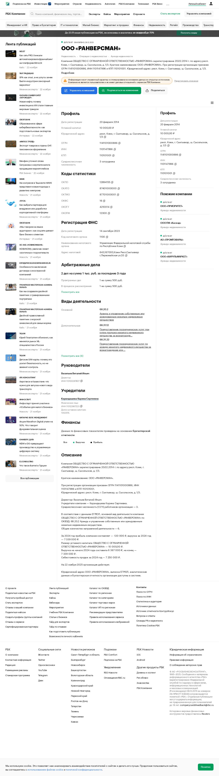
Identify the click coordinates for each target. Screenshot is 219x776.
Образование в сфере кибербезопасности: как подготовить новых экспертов (35, 126)
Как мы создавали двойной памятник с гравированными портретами (34, 294)
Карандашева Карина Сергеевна (79, 399)
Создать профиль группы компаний (23, 662)
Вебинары (54, 647)
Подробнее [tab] (67, 73)
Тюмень (75, 756)
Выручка (79, 442)
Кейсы (107, 14)
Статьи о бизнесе (58, 662)
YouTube (42, 715)
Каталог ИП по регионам (102, 652)
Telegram (43, 720)
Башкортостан (78, 715)
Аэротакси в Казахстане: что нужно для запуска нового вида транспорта (35, 384)
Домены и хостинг (146, 717)
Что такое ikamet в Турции (33, 465)
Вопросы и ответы (145, 661)
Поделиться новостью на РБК (20, 638)
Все (65, 442)
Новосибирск (78, 710)
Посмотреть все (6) (72, 355)
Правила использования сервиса (107, 662)
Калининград (78, 725)
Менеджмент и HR (17, 25)
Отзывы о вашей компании (19, 652)
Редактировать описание (186, 80)
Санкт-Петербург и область (85, 699)
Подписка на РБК (22, 4)
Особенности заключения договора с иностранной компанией (33, 270)
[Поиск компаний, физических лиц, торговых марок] (57, 13)
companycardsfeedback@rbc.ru (197, 750)
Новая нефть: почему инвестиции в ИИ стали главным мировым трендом (36, 104)
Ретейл (174, 25)
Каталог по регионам (100, 638)
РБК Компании (126, 4)
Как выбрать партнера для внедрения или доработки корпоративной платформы (33, 208)
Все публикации (29, 478)
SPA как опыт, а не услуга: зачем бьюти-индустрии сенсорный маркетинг (36, 80)
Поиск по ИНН (143, 641)
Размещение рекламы (16, 715)
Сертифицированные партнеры (21, 671)
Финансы (138, 25)
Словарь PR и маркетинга (149, 665)
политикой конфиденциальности (84, 769)
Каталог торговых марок (102, 647)
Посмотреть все (70, 291)
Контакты (141, 632)
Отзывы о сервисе (14, 667)
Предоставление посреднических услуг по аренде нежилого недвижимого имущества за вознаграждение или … (125, 346)
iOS (138, 699)
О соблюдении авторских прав (186, 710)
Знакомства (143, 728)
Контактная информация (18, 705)
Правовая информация (181, 705)
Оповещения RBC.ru (114, 722)
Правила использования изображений (109, 667)
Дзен (40, 725)
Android (141, 705)
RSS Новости (110, 717)
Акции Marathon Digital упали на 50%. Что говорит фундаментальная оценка (36, 424)
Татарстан (76, 751)
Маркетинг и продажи (116, 25)
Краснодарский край (82, 730)
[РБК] (7, 3)
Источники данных (146, 651)
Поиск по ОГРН (144, 637)
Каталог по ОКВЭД (99, 633)
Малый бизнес (91, 25)
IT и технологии (69, 25)
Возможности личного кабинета (66, 681)
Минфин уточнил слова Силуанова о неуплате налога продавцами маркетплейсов (34, 164)
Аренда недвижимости (122, 56)
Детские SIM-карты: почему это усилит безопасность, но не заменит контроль (35, 362)
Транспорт (209, 25)
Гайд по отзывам (57, 671)
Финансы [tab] (106, 103)
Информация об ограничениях (186, 699)
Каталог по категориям (102, 643)
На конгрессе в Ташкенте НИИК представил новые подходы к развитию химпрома (35, 186)
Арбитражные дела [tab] (127, 103)
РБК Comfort (110, 699)
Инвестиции (42, 3)
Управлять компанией (199, 14)
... (167, 3)
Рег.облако (142, 722)
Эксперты (94, 14)
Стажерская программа (17, 720)
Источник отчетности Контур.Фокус (155, 656)
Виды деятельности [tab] (86, 103)
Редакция (10, 710)
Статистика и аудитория (149, 646)
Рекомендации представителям (106, 657)
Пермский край (79, 741)
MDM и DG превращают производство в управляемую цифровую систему (34, 446)
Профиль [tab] (66, 103)
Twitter (41, 705)
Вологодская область (82, 720)
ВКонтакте (43, 699)
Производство (191, 25)
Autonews (110, 4)
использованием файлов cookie (45, 769)
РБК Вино (157, 4)
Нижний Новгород (80, 736)
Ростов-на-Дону (79, 746)
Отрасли (77, 4)
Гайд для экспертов (59, 667)
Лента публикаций (20, 44)
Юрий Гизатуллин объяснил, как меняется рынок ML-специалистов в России (36, 340)
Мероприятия (62, 4)
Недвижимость (93, 4)
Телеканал (143, 4)
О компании (11, 699)
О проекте (139, 14)
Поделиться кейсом (15, 657)
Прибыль (96, 442)
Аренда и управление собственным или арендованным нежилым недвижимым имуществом (122, 316)
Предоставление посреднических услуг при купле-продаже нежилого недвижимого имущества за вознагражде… (124, 332)
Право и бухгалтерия (44, 25)
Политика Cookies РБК (148, 670)
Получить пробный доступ (19, 643)
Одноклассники (46, 710)
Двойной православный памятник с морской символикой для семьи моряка (35, 318)
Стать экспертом (170, 14)
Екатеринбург (78, 705)
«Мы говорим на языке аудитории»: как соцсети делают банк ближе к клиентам (36, 230)
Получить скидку (189, 33)
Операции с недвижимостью (93, 56)
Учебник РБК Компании (61, 657)
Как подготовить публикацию (64, 676)
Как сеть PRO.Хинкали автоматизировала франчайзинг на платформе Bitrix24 (36, 58)
